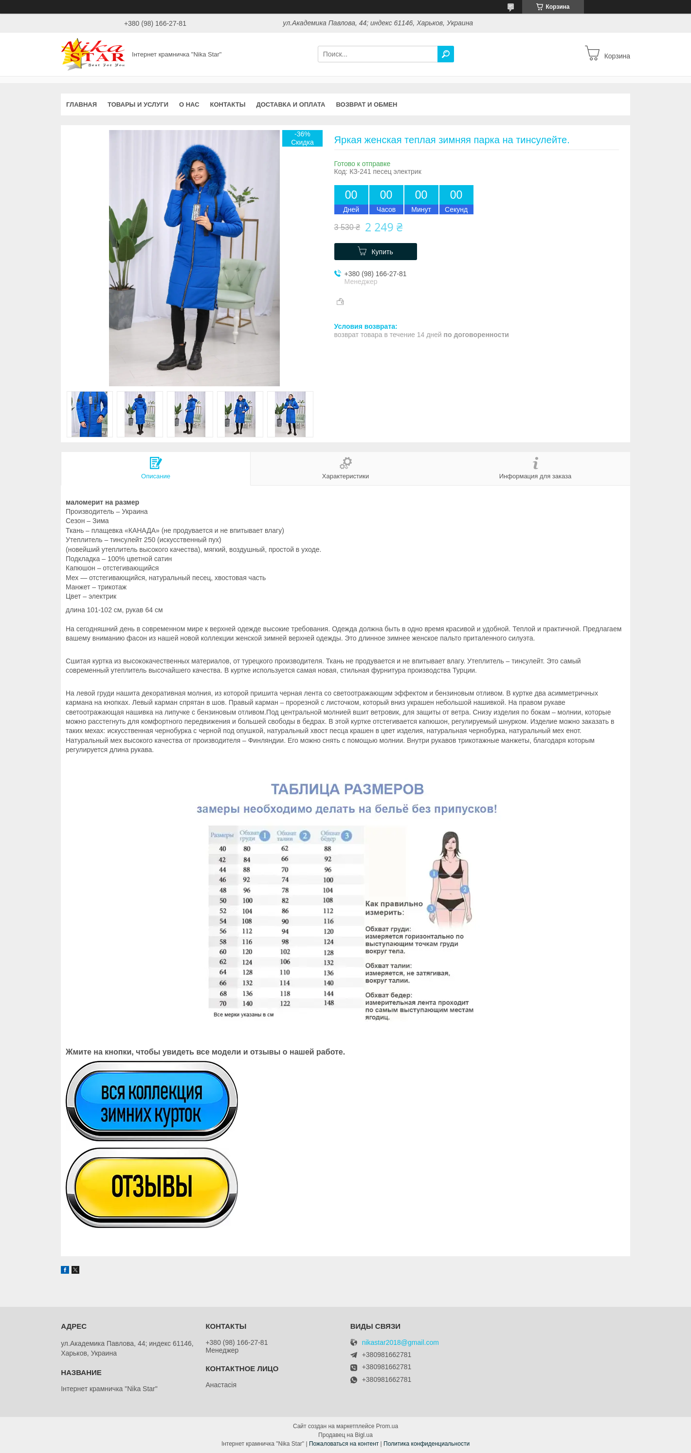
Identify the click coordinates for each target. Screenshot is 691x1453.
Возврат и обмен (367, 104)
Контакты (228, 104)
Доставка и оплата (290, 104)
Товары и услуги (138, 104)
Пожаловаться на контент (344, 1443)
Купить (382, 252)
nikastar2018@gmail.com (400, 1342)
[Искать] (445, 54)
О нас (189, 104)
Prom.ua (387, 1426)
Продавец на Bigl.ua (345, 1435)
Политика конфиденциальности (426, 1443)
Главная (81, 104)
